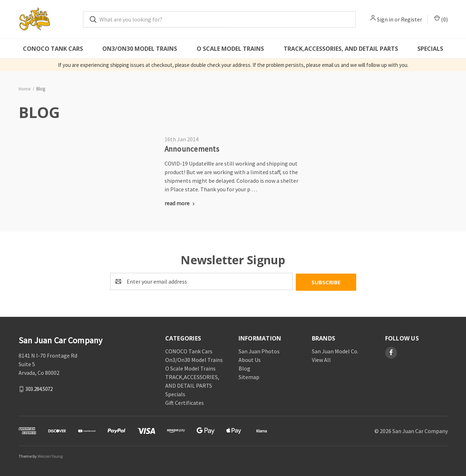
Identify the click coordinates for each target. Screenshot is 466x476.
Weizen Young (50, 455)
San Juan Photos (259, 350)
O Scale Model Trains (230, 49)
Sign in (385, 19)
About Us (250, 359)
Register (411, 19)
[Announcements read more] (180, 203)
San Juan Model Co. (335, 350)
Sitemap (249, 376)
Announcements (192, 149)
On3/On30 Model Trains (139, 49)
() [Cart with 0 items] (441, 19)
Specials (430, 49)
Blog (244, 367)
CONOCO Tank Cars (53, 49)
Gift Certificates (184, 402)
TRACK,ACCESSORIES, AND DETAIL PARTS (341, 49)
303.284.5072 (39, 387)
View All (321, 359)
